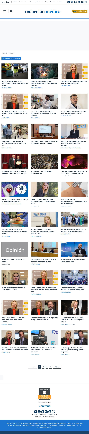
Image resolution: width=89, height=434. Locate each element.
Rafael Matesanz (5, 256)
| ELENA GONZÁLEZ (16, 201)
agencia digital (37, 430)
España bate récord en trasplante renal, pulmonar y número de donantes (14, 311)
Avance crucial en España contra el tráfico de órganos (72, 253)
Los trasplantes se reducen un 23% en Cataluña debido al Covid (43, 253)
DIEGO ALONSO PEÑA (36, 87)
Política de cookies (55, 425)
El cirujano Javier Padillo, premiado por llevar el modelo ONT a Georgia (14, 169)
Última (57, 356)
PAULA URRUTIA (35, 115)
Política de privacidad (38, 425)
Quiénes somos (13, 425)
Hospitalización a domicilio (53, 2)
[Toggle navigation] (5, 11)
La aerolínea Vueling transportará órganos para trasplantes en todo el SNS (13, 113)
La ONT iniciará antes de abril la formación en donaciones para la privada (72, 311)
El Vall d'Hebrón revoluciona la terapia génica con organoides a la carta (14, 142)
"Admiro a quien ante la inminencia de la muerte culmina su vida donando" (74, 142)
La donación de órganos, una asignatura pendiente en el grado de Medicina (43, 83)
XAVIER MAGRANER (66, 115)
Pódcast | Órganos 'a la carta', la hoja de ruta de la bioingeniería (14, 197)
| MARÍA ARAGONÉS (75, 145)
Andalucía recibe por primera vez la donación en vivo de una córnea (72, 225)
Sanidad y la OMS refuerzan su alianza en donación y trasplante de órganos (14, 225)
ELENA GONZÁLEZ (65, 145)
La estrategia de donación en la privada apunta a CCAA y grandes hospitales (74, 340)
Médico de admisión (20, 2)
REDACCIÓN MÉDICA (6, 87)
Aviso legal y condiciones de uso (44, 406)
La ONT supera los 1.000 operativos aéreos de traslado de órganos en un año (43, 282)
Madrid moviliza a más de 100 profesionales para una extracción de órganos (14, 83)
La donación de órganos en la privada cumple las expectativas (43, 311)
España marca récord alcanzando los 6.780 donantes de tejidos (73, 82)
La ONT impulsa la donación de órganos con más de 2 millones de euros (44, 197)
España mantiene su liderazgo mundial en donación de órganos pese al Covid (44, 225)
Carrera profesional (36, 2)
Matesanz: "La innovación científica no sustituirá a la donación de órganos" (44, 340)
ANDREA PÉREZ (5, 117)
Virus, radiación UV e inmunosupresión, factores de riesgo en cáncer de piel (74, 197)
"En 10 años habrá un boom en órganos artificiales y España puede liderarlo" (44, 112)
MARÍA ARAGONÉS (6, 201)
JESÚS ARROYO (35, 344)
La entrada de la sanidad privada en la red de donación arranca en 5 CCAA (14, 340)
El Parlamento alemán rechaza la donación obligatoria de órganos (72, 281)
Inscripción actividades (72, 425)
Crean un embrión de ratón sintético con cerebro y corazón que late (73, 169)
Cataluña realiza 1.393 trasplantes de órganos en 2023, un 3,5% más (43, 142)
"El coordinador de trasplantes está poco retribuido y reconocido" (73, 112)
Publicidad (24, 425)
